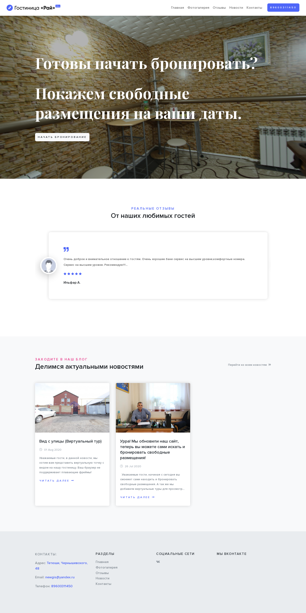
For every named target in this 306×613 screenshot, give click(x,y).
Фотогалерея (198, 8)
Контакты (254, 8)
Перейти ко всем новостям (249, 365)
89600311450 (283, 7)
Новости (236, 8)
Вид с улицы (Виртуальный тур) (70, 441)
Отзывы (219, 8)
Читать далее (57, 480)
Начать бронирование (62, 137)
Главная (177, 8)
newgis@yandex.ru (60, 577)
